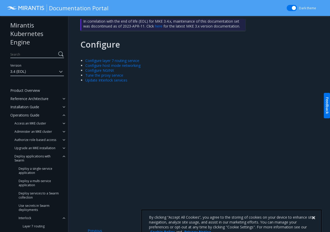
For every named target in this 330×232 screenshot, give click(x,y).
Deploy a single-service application (35, 170)
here (158, 26)
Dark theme (307, 8)
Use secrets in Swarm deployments (34, 207)
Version (15, 65)
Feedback (327, 105)
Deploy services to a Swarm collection (39, 195)
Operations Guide (24, 115)
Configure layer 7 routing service (112, 60)
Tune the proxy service (104, 75)
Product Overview (25, 90)
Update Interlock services (106, 80)
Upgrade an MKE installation (34, 148)
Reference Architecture (29, 98)
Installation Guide (24, 106)
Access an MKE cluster (30, 123)
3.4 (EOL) (37, 72)
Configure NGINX (99, 70)
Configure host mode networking (113, 65)
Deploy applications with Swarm (32, 158)
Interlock (25, 218)
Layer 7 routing (34, 226)
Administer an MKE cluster (33, 131)
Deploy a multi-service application (35, 183)
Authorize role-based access (35, 140)
